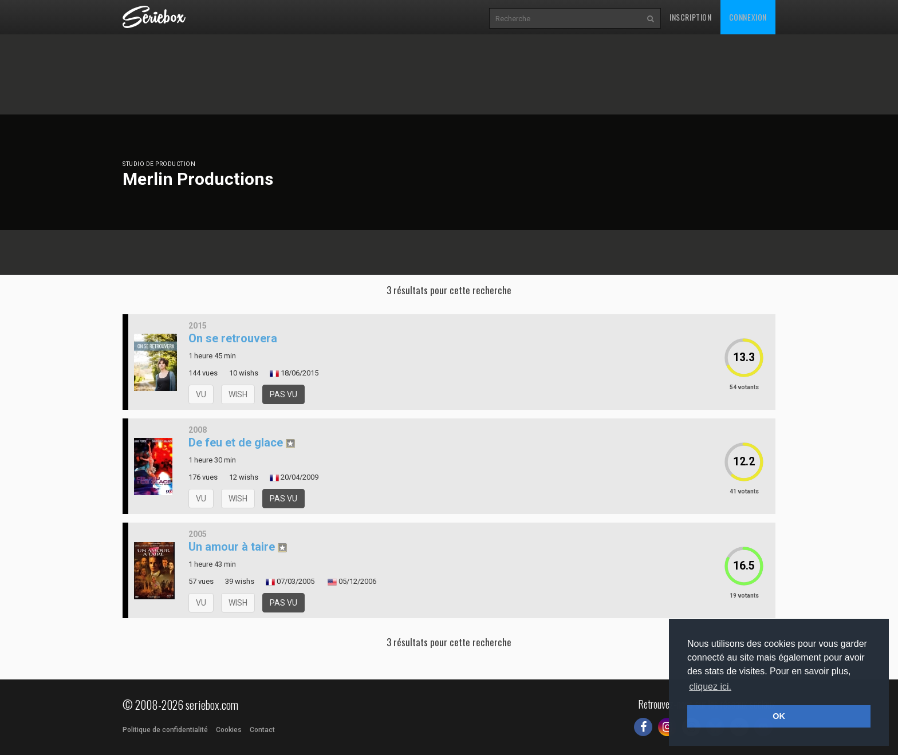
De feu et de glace (235, 442)
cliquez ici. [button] (710, 686)
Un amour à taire (231, 547)
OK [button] (779, 716)
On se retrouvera (232, 338)
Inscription (690, 17)
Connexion (748, 17)
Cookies (229, 730)
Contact (262, 730)
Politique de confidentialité (165, 730)
